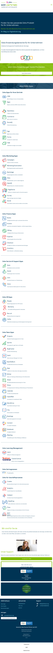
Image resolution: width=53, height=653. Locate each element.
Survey (9, 195)
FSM (8, 143)
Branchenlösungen (5, 608)
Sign (8, 131)
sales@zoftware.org (9, 615)
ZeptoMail (10, 396)
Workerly (11, 307)
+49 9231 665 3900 (26, 567)
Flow (8, 507)
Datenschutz (26, 650)
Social (9, 201)
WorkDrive (10, 403)
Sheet (9, 380)
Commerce (10, 116)
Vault (8, 355)
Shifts (9, 319)
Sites (8, 178)
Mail (8, 368)
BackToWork (11, 362)
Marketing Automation (14, 165)
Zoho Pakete (3, 606)
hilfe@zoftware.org (44, 603)
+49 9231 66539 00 (44, 605)
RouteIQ (9, 122)
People (9, 301)
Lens (8, 277)
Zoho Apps (3, 603)
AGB (26, 647)
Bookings (10, 416)
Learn (9, 452)
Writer (9, 374)
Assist (9, 271)
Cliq (8, 410)
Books (9, 218)
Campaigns (10, 160)
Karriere (20, 607)
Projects (9, 336)
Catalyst (9, 495)
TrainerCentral (16, 458)
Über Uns (21, 605)
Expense (10, 236)
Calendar (10, 391)
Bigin (8, 102)
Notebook (10, 429)
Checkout (10, 243)
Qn (8, 515)
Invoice (9, 223)
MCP (8, 513)
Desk (8, 265)
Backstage (10, 172)
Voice (9, 284)
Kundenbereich (22, 603)
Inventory (10, 248)
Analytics (10, 488)
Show (9, 385)
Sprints (9, 342)
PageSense (11, 189)
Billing (9, 230)
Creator (9, 481)
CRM (8, 96)
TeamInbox (10, 111)
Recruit (9, 313)
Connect (9, 423)
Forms (9, 137)
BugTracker (10, 349)
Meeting (9, 435)
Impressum (26, 644)
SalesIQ (9, 183)
